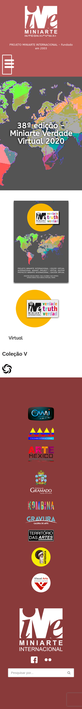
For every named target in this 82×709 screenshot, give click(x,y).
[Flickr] (48, 659)
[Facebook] (34, 659)
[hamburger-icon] (7, 64)
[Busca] (36, 672)
